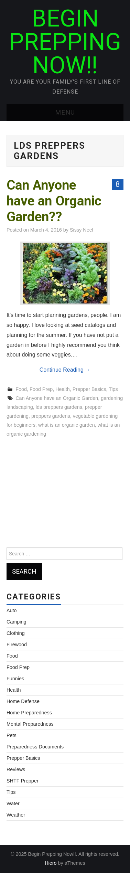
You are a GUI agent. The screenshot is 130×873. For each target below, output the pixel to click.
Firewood (17, 644)
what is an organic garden (66, 425)
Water (13, 803)
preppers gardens (50, 416)
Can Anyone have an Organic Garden (56, 398)
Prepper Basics (89, 389)
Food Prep (41, 389)
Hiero (50, 863)
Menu (65, 112)
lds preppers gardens (59, 407)
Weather (16, 815)
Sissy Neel (81, 230)
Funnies (15, 678)
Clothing (16, 633)
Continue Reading (65, 370)
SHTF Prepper (23, 781)
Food (21, 389)
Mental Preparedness (30, 724)
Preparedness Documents (35, 746)
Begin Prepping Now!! (65, 42)
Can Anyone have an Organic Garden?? (54, 200)
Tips (113, 389)
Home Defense (23, 701)
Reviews (16, 769)
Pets (12, 735)
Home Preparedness (29, 712)
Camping (16, 622)
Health (62, 389)
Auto (12, 610)
